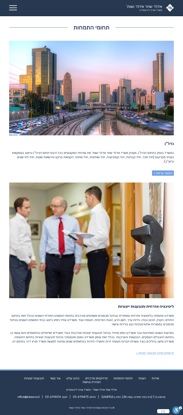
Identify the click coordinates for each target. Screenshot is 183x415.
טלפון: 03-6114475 (84, 397)
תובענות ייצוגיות (34, 378)
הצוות (142, 378)
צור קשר (55, 378)
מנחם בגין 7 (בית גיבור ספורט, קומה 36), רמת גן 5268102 (133, 397)
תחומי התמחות (123, 378)
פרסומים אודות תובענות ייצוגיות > (155, 353)
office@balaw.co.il (29, 397)
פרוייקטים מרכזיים (96, 378)
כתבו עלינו (72, 378)
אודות (155, 378)
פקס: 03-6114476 (56, 397)
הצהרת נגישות (91, 382)
